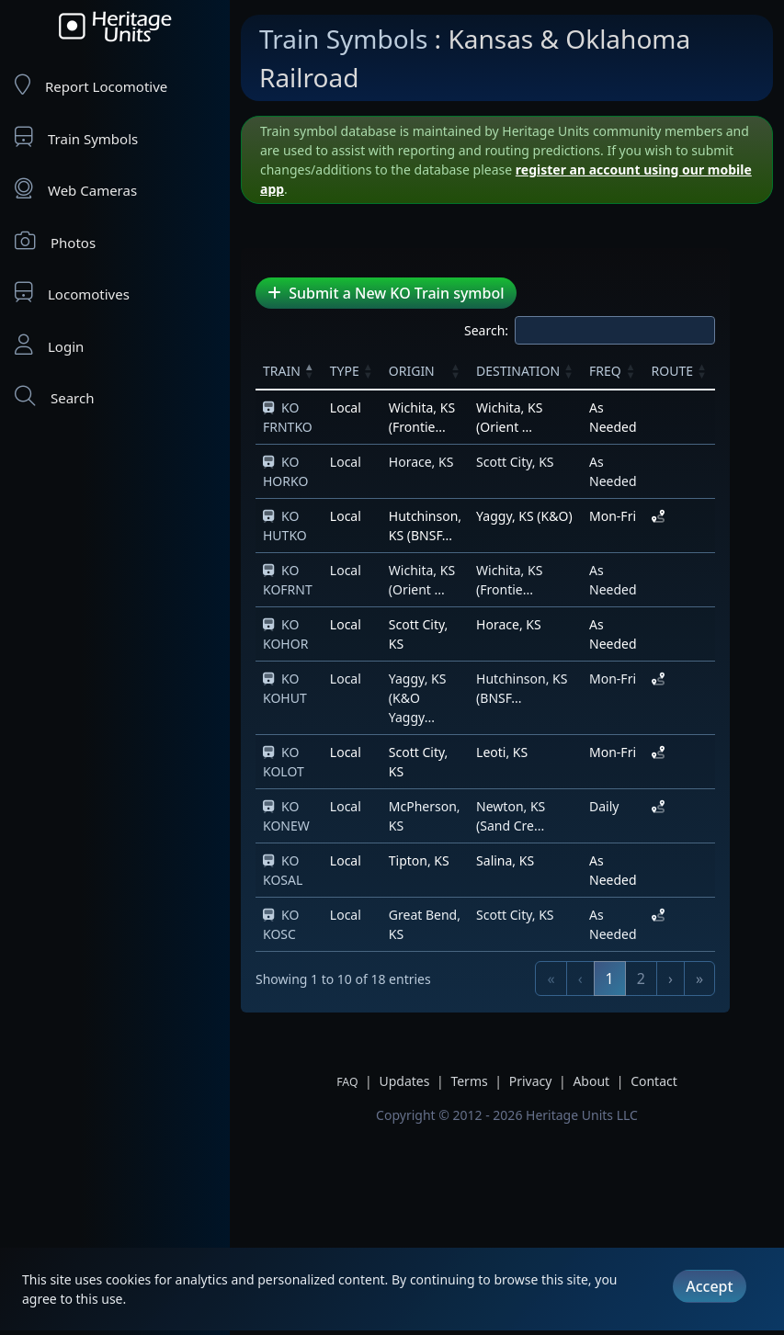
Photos (55, 241)
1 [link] (653, 959)
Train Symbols (76, 137)
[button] (316, 370)
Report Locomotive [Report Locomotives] (91, 85)
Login (49, 345)
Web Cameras (76, 188)
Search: (529, 330)
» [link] (742, 959)
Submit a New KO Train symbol (386, 293)
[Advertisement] (345, 1144)
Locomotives (72, 292)
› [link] (713, 959)
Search (54, 396)
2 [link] (684, 959)
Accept (709, 1286)
